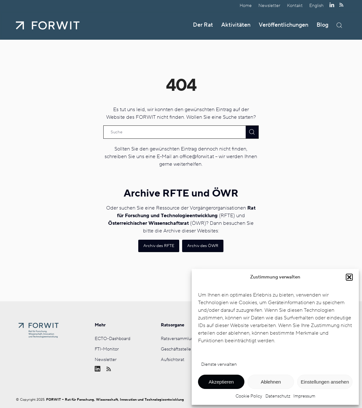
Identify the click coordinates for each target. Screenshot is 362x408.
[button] (349, 277)
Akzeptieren (221, 382)
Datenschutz (277, 396)
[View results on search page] (252, 132)
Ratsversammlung (178, 339)
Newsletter (269, 5)
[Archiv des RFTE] (158, 246)
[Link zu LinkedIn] (331, 5)
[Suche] (339, 25)
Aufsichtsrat (172, 360)
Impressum (304, 396)
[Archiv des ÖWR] (202, 246)
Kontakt (295, 5)
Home (246, 5)
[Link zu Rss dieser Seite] (341, 5)
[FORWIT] (47, 25)
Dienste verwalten (219, 364)
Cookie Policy (249, 396)
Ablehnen (271, 382)
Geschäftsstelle (176, 349)
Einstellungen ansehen (325, 382)
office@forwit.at (197, 156)
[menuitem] (245, 5)
